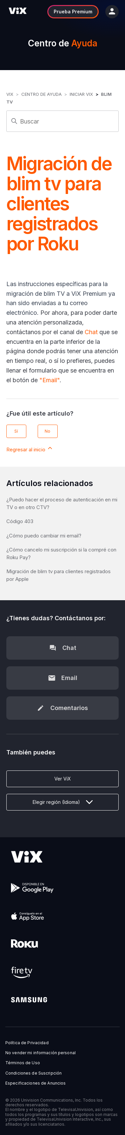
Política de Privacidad (27, 1043)
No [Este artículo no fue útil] (47, 431)
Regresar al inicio (29, 449)
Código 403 (19, 521)
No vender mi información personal (40, 1053)
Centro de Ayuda (41, 94)
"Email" (49, 380)
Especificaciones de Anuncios (35, 1083)
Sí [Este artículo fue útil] (16, 431)
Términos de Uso (22, 1063)
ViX (9, 94)
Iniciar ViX (81, 94)
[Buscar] (62, 121)
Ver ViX (62, 778)
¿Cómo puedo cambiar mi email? (43, 535)
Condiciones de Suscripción (33, 1073)
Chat (91, 331)
